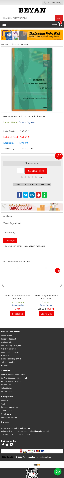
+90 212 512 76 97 (8, 434)
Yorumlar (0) (9, 232)
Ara (58, 18)
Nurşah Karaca (18, 302)
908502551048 (24, 434)
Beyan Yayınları (18, 305)
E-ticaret (28, 464)
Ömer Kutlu (46, 302)
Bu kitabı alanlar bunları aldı (16, 261)
